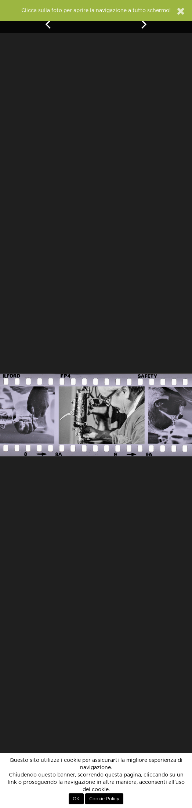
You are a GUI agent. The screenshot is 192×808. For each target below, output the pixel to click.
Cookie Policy (104, 799)
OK (76, 799)
